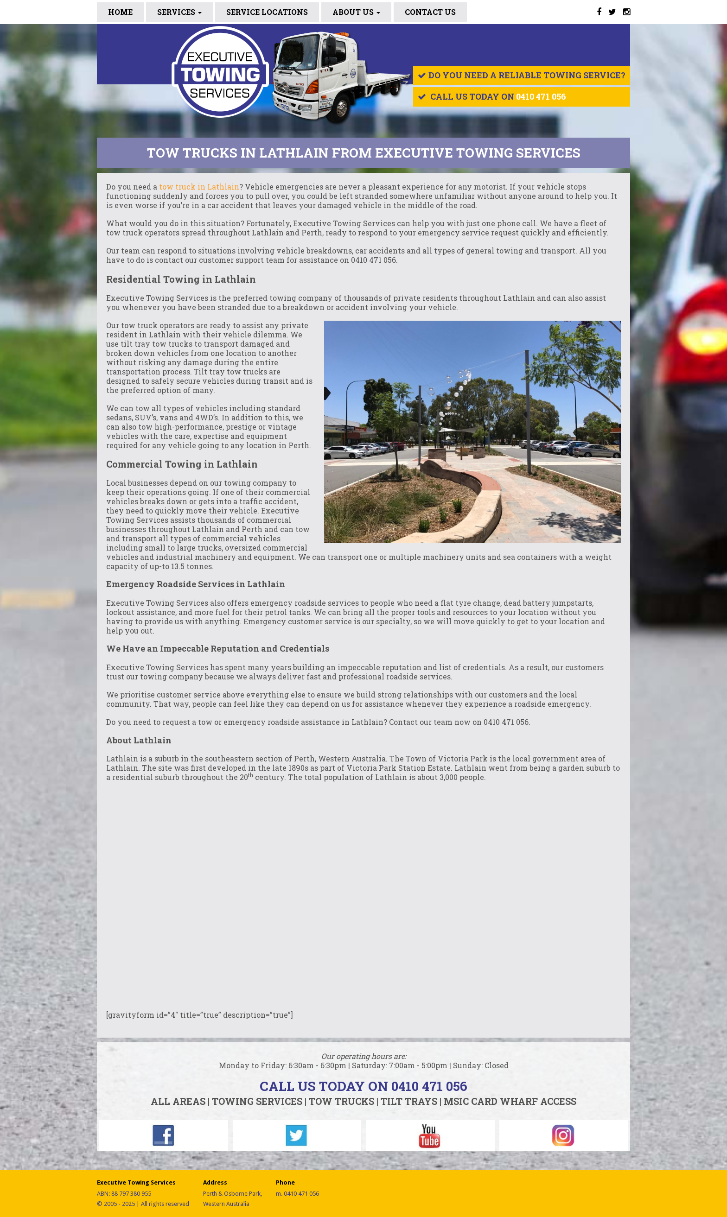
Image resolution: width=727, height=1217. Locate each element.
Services (179, 12)
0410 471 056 (541, 96)
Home (120, 12)
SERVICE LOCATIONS (267, 12)
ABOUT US (356, 12)
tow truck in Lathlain (199, 186)
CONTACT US (430, 12)
